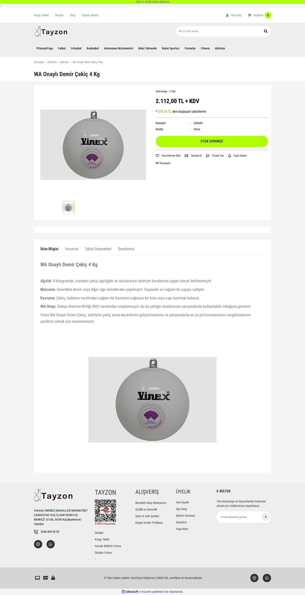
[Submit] (265, 517)
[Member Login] (233, 15)
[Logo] (51, 31)
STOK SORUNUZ (212, 141)
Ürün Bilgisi (49, 249)
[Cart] (259, 15)
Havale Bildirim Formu (108, 546)
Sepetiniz (181, 522)
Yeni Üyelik (182, 502)
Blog (72, 15)
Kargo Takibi (41, 15)
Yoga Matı (182, 529)
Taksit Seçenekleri (98, 249)
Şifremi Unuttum (185, 515)
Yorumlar (71, 249)
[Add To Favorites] (168, 156)
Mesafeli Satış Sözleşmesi (150, 503)
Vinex (197, 129)
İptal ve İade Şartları (147, 516)
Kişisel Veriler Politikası (149, 522)
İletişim (59, 15)
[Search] (223, 31)
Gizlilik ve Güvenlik (146, 509)
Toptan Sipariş (90, 15)
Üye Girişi (181, 509)
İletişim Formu (103, 552)
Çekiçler (198, 123)
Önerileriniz (126, 249)
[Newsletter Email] (244, 517)
